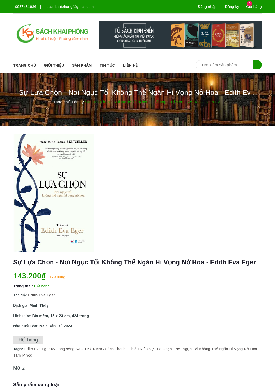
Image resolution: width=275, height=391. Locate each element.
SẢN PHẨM (82, 65)
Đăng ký (232, 7)
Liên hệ (130, 65)
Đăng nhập (207, 7)
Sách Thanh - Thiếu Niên (126, 349)
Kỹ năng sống (63, 349)
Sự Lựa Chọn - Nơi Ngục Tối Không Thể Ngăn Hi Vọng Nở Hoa (203, 349)
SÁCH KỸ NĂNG (90, 349)
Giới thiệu (54, 65)
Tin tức (107, 65)
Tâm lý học (22, 355)
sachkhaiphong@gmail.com (70, 7)
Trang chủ (24, 65)
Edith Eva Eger (37, 349)
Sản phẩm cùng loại (36, 384)
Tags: (18, 349)
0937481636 (25, 7)
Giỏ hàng (254, 7)
